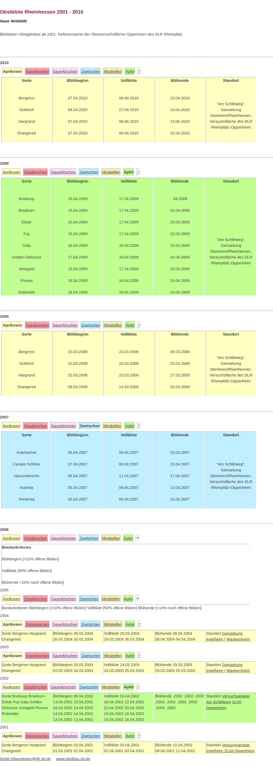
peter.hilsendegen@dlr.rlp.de (26, 759)
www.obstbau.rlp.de (73, 759)
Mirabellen (113, 71)
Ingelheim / (215, 639)
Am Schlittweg (218, 702)
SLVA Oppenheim (239, 751)
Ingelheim (215, 751)
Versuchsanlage (236, 696)
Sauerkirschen (65, 71)
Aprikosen (11, 172)
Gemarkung (232, 633)
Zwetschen (90, 71)
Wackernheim (238, 639)
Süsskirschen (37, 71)
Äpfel (130, 71)
